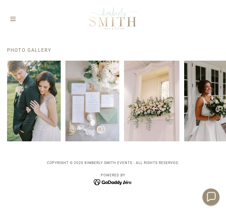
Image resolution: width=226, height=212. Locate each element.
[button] (23, 19)
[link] (113, 19)
